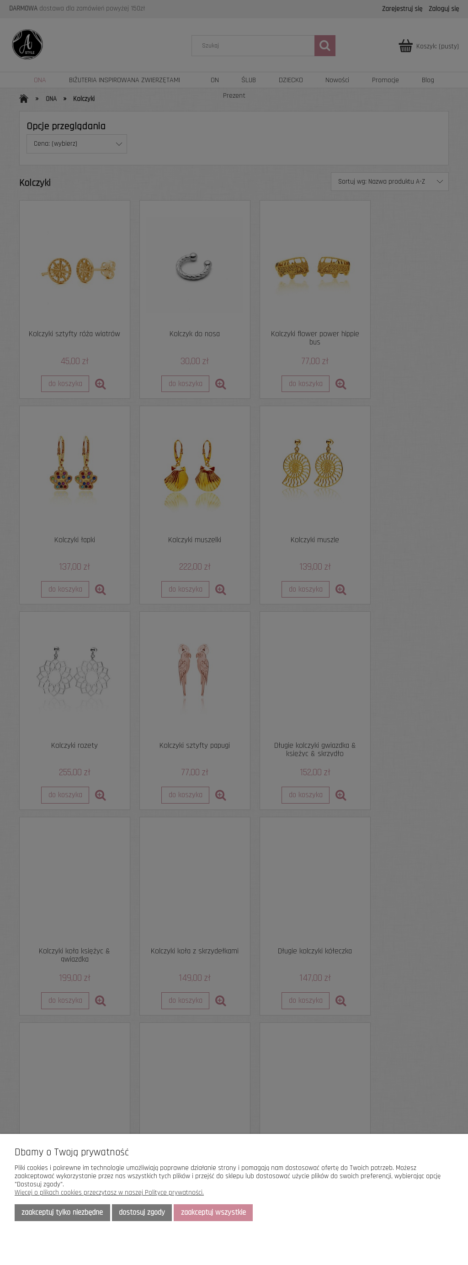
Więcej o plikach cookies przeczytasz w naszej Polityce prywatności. (109, 1192)
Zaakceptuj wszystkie (213, 1212)
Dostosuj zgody (142, 1212)
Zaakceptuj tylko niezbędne (62, 1212)
